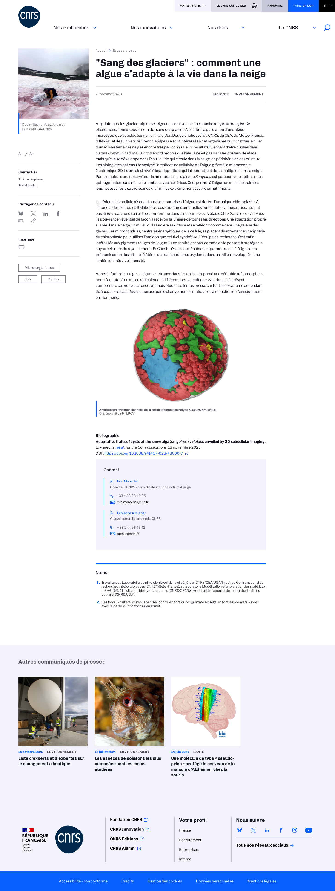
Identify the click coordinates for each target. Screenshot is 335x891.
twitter (253, 830)
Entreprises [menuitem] (189, 849)
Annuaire (275, 5)
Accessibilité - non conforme (83, 881)
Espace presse (125, 50)
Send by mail (20, 220)
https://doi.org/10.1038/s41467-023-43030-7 (143, 453)
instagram (294, 830)
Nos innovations (148, 27)
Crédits (127, 881)
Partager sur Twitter (33, 213)
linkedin (267, 830)
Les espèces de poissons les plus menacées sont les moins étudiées (129, 726)
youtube (308, 830)
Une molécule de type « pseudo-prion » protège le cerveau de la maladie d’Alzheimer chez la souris (206, 728)
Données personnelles (215, 881)
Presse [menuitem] (185, 830)
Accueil (102, 50)
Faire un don (303, 5)
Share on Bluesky (20, 213)
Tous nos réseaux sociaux (254, 845)
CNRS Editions (124, 839)
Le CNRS (288, 27)
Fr (324, 5)
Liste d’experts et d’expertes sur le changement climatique (53, 723)
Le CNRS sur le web (231, 5)
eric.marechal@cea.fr (132, 502)
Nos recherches (71, 27)
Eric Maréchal (27, 185)
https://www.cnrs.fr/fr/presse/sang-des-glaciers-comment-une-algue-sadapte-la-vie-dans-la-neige (33, 220)
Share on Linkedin (45, 213)
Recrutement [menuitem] (190, 840)
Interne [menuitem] (185, 859)
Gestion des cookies (165, 881)
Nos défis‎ (217, 27)
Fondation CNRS (126, 819)
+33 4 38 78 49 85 (131, 496)
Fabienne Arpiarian (30, 179)
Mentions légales (261, 881)
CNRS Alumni (123, 848)
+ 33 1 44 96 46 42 (131, 527)
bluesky (239, 830)
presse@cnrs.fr (128, 534)
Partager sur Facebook (58, 213)
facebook (281, 830)
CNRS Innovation (127, 829)
